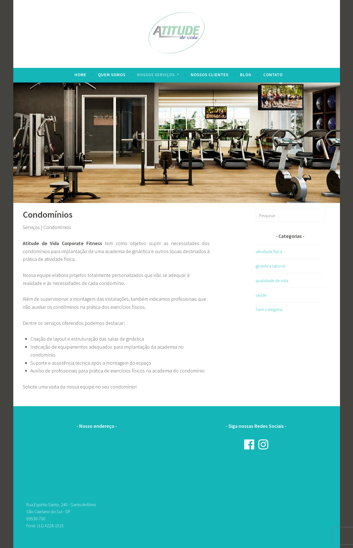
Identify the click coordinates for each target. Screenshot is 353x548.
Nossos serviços (156, 74)
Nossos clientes (209, 74)
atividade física (269, 251)
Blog (245, 74)
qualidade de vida (272, 280)
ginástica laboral (270, 266)
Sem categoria (269, 309)
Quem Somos (111, 74)
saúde (261, 295)
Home (80, 74)
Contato (273, 74)
